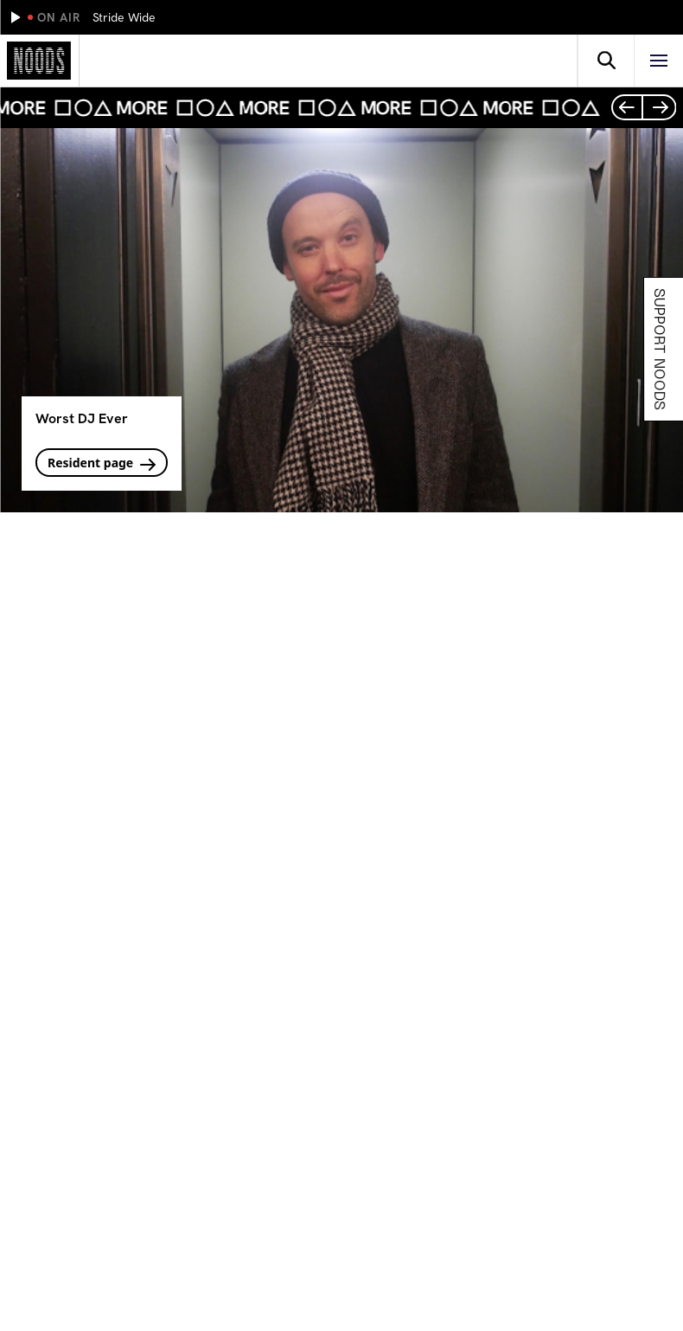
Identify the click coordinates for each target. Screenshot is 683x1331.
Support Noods (662, 349)
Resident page (102, 462)
